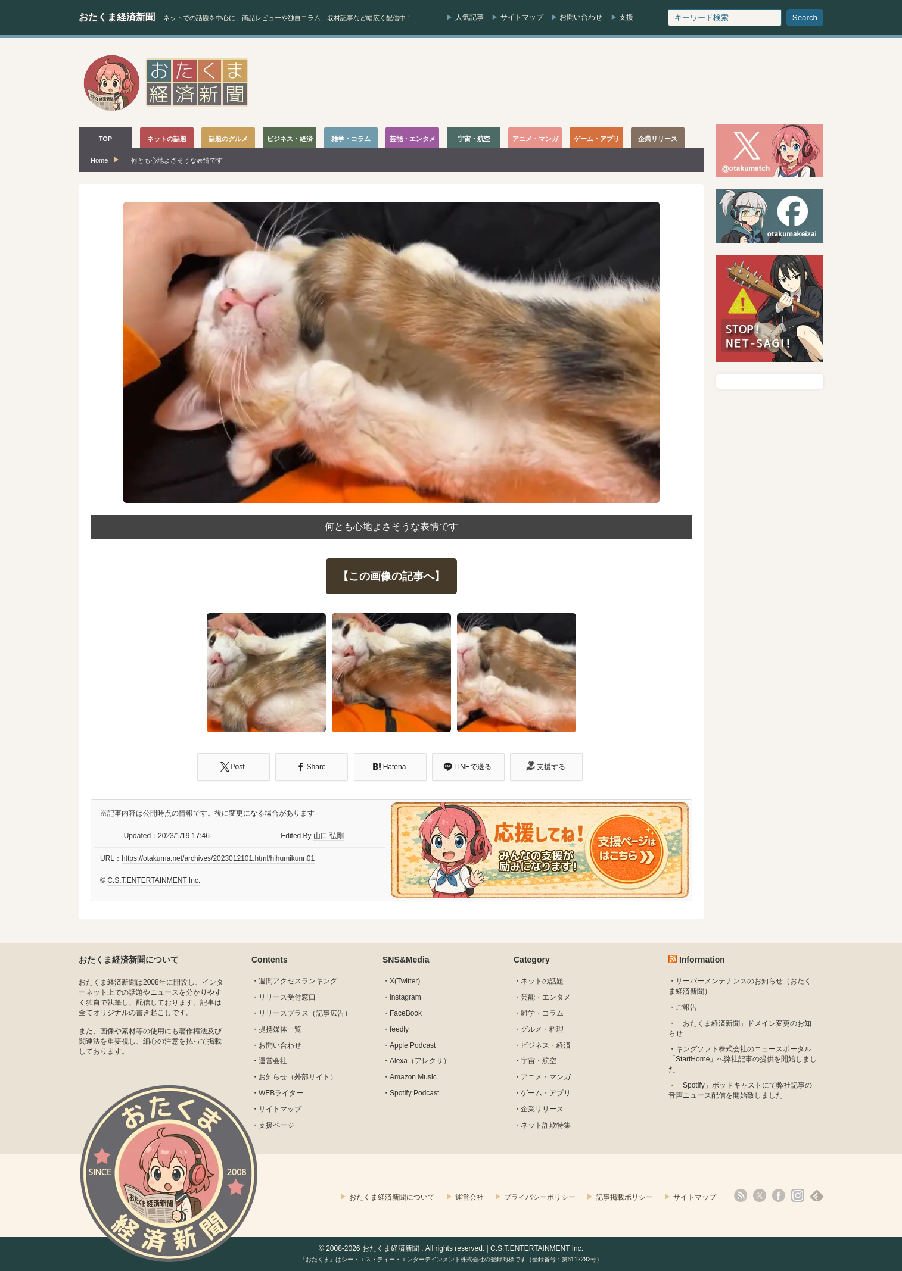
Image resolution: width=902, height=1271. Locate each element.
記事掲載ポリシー (624, 1197)
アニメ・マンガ (546, 1077)
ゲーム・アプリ (546, 1093)
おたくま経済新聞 (117, 17)
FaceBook (406, 1013)
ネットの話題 (542, 981)
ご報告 (686, 1007)
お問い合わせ (580, 17)
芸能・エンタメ (546, 997)
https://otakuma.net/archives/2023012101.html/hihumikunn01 (218, 858)
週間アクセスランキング (298, 981)
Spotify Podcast (414, 1093)
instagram (405, 997)
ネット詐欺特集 (546, 1125)
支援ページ (276, 1125)
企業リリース (542, 1109)
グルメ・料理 (542, 1029)
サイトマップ (521, 17)
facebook (778, 1195)
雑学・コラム (542, 1013)
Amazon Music (413, 1077)
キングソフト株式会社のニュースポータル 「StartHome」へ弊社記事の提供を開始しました (742, 1059)
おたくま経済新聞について (129, 959)
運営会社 (273, 1061)
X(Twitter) (405, 981)
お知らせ (273, 1077)
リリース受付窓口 (287, 997)
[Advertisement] (606, 83)
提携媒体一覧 (280, 1029)
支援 (626, 17)
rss (740, 1195)
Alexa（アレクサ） (420, 1061)
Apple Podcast (413, 1045)
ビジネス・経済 (546, 1045)
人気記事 (469, 17)
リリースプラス (284, 1013)
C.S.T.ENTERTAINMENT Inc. (153, 880)
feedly (399, 1029)
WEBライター (281, 1093)
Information (702, 959)
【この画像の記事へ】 (391, 576)
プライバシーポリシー (540, 1197)
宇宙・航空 (538, 1061)
